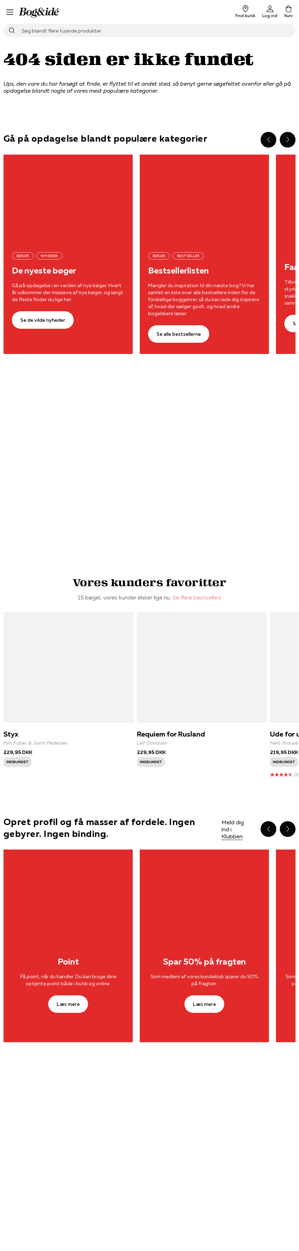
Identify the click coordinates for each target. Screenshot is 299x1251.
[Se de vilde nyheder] (68, 198)
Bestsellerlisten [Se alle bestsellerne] (178, 270)
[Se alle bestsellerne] (204, 198)
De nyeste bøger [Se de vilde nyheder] (44, 270)
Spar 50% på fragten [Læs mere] (204, 962)
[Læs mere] (68, 893)
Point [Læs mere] (68, 962)
